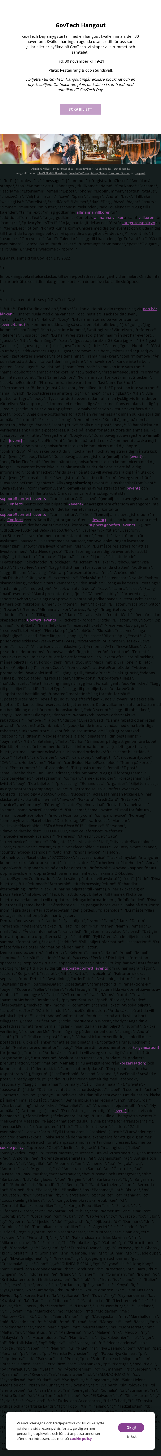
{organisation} (146, 1052)
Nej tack (131, 1436)
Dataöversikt (122, 173)
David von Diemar (119, 178)
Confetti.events (41, 624)
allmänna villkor (108, 222)
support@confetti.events (23, 503)
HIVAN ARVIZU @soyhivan (53, 178)
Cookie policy (103, 173)
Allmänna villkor (41, 173)
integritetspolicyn (138, 227)
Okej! (131, 1427)
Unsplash (140, 178)
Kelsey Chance (99, 178)
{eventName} (12, 329)
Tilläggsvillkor (84, 173)
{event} (15, 445)
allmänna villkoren (93, 217)
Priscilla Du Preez (79, 178)
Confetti (15, 508)
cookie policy (81, 1438)
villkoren (146, 222)
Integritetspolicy (63, 173)
